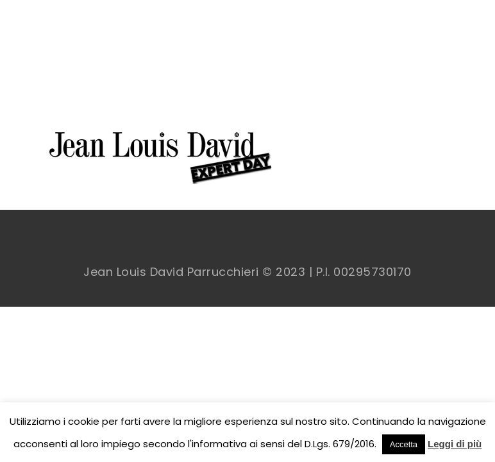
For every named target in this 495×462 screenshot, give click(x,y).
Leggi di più (455, 443)
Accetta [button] (403, 444)
